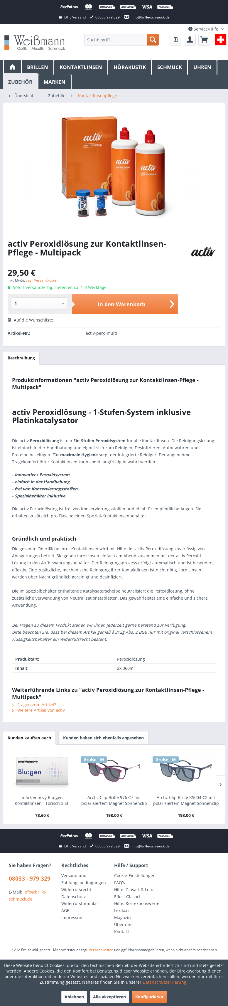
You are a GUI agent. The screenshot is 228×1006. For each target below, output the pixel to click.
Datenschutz (73, 896)
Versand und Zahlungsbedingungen (83, 879)
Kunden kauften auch (29, 738)
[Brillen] (38, 67)
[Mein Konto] (190, 40)
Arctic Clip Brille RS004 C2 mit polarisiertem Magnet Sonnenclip (186, 800)
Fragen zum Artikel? (34, 704)
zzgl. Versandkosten (42, 280)
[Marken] (55, 82)
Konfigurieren (149, 997)
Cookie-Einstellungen (135, 875)
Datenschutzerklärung (165, 982)
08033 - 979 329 (29, 878)
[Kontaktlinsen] (81, 67)
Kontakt (121, 931)
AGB (65, 910)
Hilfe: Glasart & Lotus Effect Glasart (135, 893)
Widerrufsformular (79, 903)
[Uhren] (202, 67)
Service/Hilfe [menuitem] (203, 29)
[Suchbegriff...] (121, 40)
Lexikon (121, 910)
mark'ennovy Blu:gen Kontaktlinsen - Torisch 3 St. (42, 800)
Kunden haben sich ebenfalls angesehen (103, 738)
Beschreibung (21, 358)
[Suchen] (153, 40)
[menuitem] (121, 40)
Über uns (123, 924)
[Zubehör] (20, 81)
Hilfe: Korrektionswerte (136, 903)
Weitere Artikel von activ (38, 710)
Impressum (72, 917)
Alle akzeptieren (109, 997)
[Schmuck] (170, 67)
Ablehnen (74, 997)
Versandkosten (101, 949)
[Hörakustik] (130, 67)
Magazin (122, 917)
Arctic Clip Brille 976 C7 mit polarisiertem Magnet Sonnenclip (114, 800)
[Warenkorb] (204, 40)
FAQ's (119, 882)
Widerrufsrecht (76, 889)
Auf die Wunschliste (30, 320)
